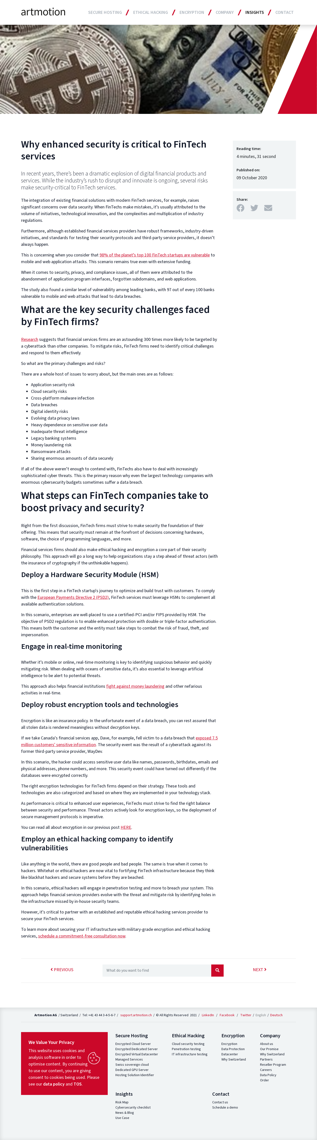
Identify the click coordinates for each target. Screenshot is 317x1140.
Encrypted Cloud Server (133, 1043)
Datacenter (229, 1054)
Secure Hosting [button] (105, 12)
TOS (78, 1084)
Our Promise (269, 1049)
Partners (266, 1059)
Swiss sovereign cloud (132, 1064)
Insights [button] (254, 12)
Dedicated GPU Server (132, 1069)
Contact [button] (284, 12)
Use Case (122, 1117)
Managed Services (129, 1059)
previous (62, 970)
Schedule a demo (225, 1107)
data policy (54, 1084)
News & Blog (124, 1112)
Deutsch (276, 1015)
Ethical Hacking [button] (150, 12)
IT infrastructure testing (190, 1054)
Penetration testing (186, 1049)
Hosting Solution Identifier (134, 1075)
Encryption (229, 1043)
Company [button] (225, 12)
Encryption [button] (192, 12)
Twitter (245, 1015)
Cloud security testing (188, 1043)
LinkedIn (208, 1015)
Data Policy (268, 1075)
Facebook (227, 1015)
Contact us (220, 1102)
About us (266, 1043)
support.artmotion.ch (136, 1015)
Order (264, 1080)
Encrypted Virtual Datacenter (136, 1054)
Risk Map (122, 1102)
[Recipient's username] (157, 970)
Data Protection (233, 1049)
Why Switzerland (233, 1059)
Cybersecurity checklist (133, 1107)
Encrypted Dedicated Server (136, 1049)
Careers (266, 1069)
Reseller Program (273, 1064)
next (259, 970)
